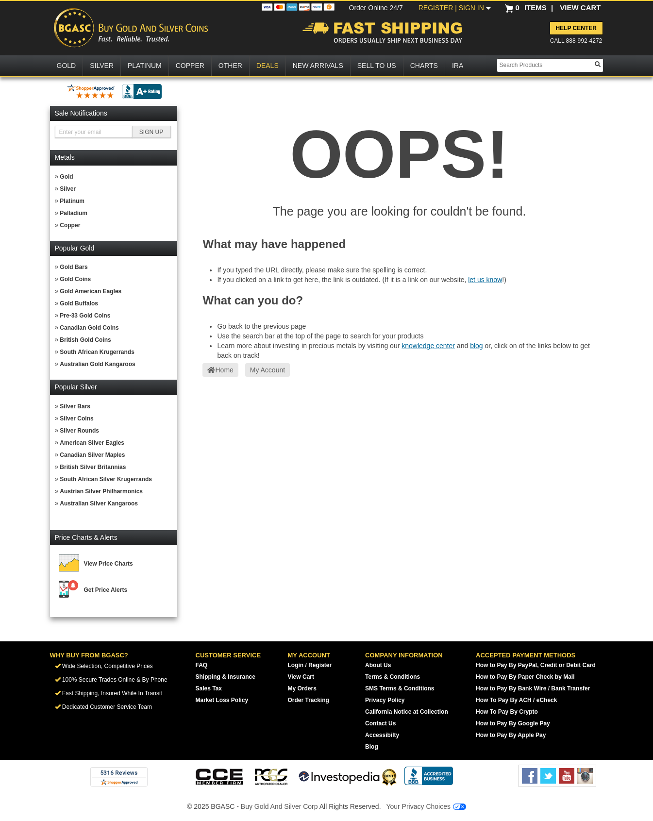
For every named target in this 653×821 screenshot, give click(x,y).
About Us (378, 665)
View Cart (301, 676)
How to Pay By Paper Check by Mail (525, 676)
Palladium (73, 213)
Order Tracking (308, 700)
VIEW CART (580, 7)
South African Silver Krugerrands (106, 479)
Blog (371, 746)
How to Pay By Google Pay (513, 723)
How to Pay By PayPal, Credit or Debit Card (536, 665)
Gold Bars (73, 267)
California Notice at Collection (406, 711)
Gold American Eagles (90, 291)
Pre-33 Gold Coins (85, 315)
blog (476, 346)
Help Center (575, 28)
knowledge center (428, 346)
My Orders (302, 688)
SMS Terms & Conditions (399, 688)
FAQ (202, 665)
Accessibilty (382, 735)
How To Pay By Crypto (507, 711)
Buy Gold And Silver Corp (279, 806)
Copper (70, 225)
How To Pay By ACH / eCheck (516, 700)
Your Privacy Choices (426, 806)
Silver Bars (75, 406)
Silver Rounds (79, 430)
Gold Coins (75, 279)
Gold (66, 176)
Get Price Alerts (106, 589)
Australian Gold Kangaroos (97, 364)
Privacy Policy (384, 700)
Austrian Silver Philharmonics (101, 491)
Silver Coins (76, 418)
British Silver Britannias (93, 467)
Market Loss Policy (222, 700)
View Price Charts (108, 563)
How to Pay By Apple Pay (511, 735)
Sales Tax (209, 688)
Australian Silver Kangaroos (99, 503)
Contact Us (380, 723)
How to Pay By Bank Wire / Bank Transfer (533, 688)
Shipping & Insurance (225, 676)
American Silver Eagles (92, 442)
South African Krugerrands (97, 352)
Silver (68, 188)
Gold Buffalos (79, 303)
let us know (485, 280)
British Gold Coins (85, 339)
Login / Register (310, 665)
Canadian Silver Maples (92, 455)
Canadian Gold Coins (89, 327)
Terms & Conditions (392, 676)
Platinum (72, 201)
